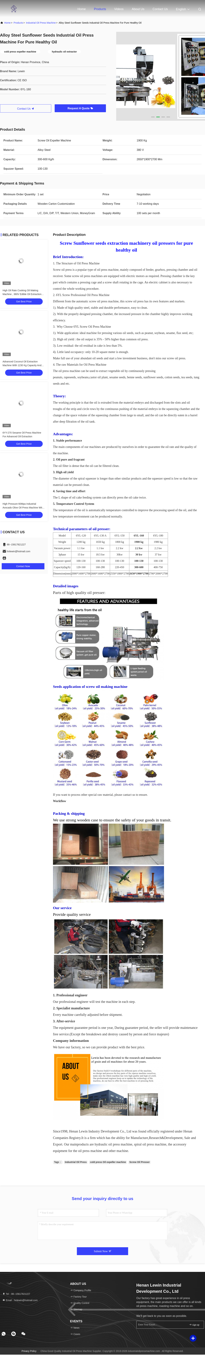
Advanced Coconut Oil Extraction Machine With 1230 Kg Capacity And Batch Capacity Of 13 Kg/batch (22, 365)
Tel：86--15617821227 (16, 1294)
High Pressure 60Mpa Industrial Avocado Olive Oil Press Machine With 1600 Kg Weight (23, 507)
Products (100, 9)
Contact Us (160, 9)
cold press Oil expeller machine (108, 1162)
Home (82, 9)
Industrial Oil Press (76, 1162)
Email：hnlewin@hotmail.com (20, 1300)
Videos (119, 9)
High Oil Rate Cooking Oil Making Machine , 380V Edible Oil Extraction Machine (22, 294)
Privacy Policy (29, 1351)
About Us (138, 9)
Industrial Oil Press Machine (41, 22)
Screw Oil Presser (139, 1162)
